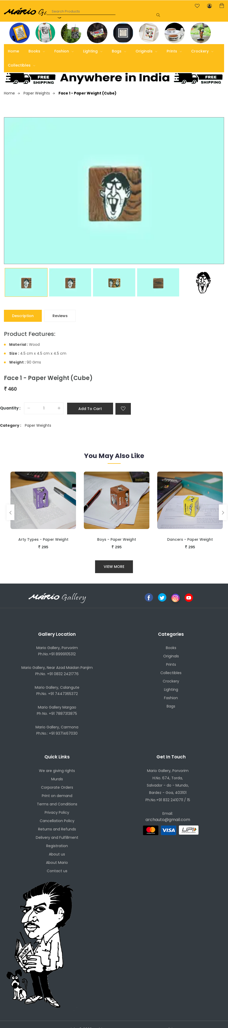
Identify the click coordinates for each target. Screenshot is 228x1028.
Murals (57, 779)
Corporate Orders (57, 787)
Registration (57, 845)
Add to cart (90, 408)
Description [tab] (23, 315)
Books (36, 51)
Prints (174, 51)
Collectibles (21, 65)
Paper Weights (39, 93)
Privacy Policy (57, 812)
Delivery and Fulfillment (57, 837)
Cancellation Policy (57, 820)
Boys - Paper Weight (116, 539)
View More (114, 566)
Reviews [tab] (60, 315)
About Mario (57, 862)
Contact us (57, 870)
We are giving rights (57, 770)
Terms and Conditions (57, 804)
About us (57, 854)
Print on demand (57, 795)
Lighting (92, 51)
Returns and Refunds (57, 829)
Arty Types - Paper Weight (43, 539)
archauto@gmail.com (167, 820)
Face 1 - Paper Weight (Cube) (87, 93)
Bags (119, 51)
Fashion (64, 51)
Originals (146, 51)
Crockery (202, 51)
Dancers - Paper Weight (190, 539)
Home (13, 51)
